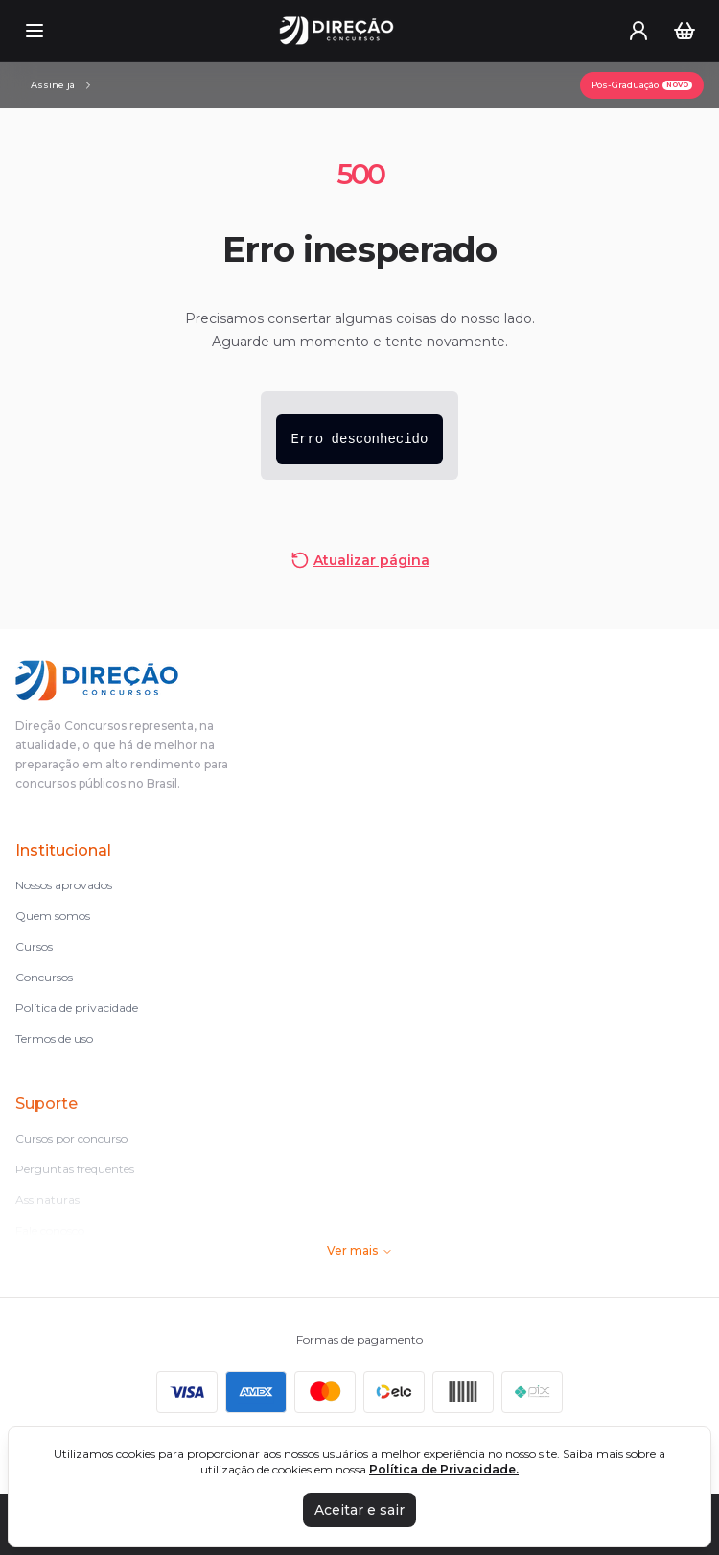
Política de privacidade (76, 1008)
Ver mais (360, 1250)
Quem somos (52, 915)
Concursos (44, 977)
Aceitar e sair (359, 1510)
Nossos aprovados (63, 885)
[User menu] (638, 31)
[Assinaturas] (62, 85)
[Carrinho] (684, 31)
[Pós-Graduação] (642, 85)
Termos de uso (54, 1038)
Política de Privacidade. (444, 1469)
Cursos (34, 946)
